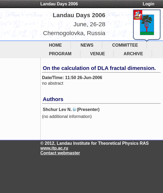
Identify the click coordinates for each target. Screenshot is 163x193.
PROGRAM (60, 53)
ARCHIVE (133, 53)
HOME (55, 45)
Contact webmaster (60, 153)
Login (148, 4)
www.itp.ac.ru (54, 148)
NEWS (86, 45)
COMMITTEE (125, 45)
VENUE (97, 53)
